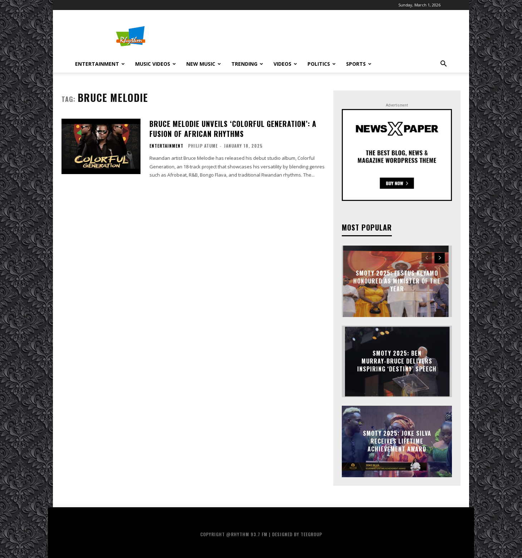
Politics (321, 63)
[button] (443, 64)
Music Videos (155, 63)
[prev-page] (427, 258)
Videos (285, 63)
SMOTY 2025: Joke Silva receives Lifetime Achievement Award (397, 441)
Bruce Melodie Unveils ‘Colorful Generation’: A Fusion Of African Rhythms (232, 128)
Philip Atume (203, 146)
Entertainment (100, 63)
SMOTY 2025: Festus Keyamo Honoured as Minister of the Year (396, 281)
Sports (358, 63)
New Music (203, 63)
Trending (247, 63)
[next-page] (439, 258)
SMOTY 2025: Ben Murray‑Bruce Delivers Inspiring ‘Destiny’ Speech (397, 361)
